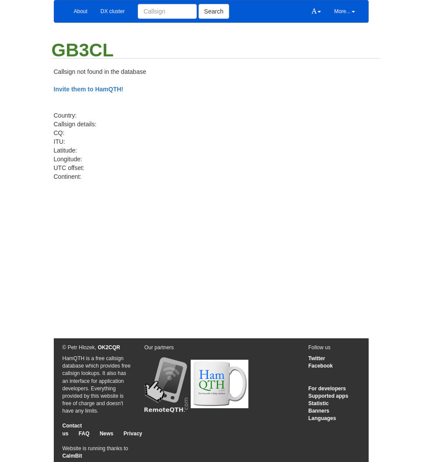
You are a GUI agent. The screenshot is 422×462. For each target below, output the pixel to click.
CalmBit (72, 456)
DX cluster (113, 11)
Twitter (316, 358)
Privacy (133, 434)
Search (213, 11)
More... (344, 11)
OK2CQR (109, 347)
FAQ (84, 434)
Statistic (318, 403)
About (80, 11)
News (106, 434)
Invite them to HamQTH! (88, 89)
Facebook (320, 366)
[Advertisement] (211, 246)
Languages (322, 418)
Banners (318, 411)
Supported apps (328, 396)
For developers (327, 389)
